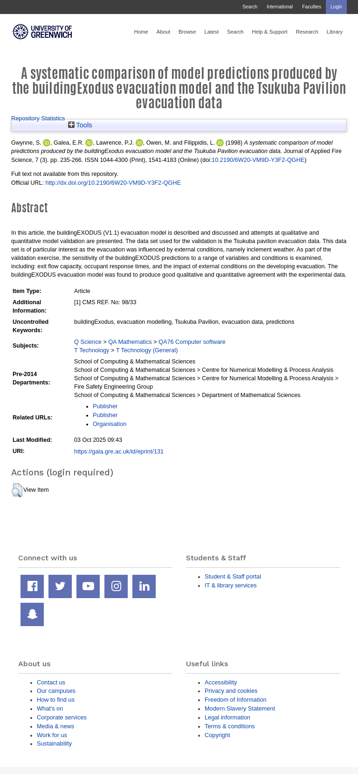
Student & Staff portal (233, 576)
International (280, 6)
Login (336, 6)
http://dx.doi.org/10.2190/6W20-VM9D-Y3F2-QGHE (113, 182)
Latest (211, 32)
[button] (17, 490)
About (163, 32)
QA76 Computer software (192, 341)
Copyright (217, 735)
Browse (187, 32)
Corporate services (62, 717)
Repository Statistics (38, 118)
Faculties (311, 6)
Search (249, 6)
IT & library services (231, 585)
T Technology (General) (147, 350)
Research (307, 32)
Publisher (105, 406)
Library (335, 32)
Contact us (51, 682)
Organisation (109, 423)
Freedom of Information (236, 699)
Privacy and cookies (231, 690)
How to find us (56, 699)
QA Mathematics (130, 341)
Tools (80, 125)
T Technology (91, 350)
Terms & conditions (230, 726)
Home (141, 32)
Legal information (227, 717)
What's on (50, 708)
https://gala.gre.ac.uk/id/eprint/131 (119, 451)
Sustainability (54, 743)
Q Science (88, 341)
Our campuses (56, 690)
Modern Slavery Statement (240, 708)
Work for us (52, 735)
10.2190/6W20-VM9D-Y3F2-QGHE (258, 159)
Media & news (55, 726)
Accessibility (221, 682)
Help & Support (270, 32)
